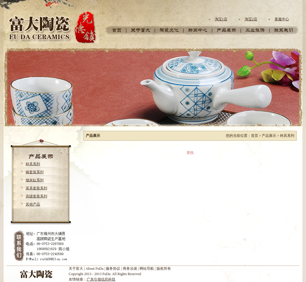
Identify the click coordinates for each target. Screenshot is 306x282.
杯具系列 (33, 164)
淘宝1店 (221, 19)
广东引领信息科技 (101, 279)
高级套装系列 (36, 196)
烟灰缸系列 (35, 180)
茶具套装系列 (36, 188)
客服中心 (282, 19)
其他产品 (33, 204)
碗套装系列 (35, 172)
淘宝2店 (251, 19)
